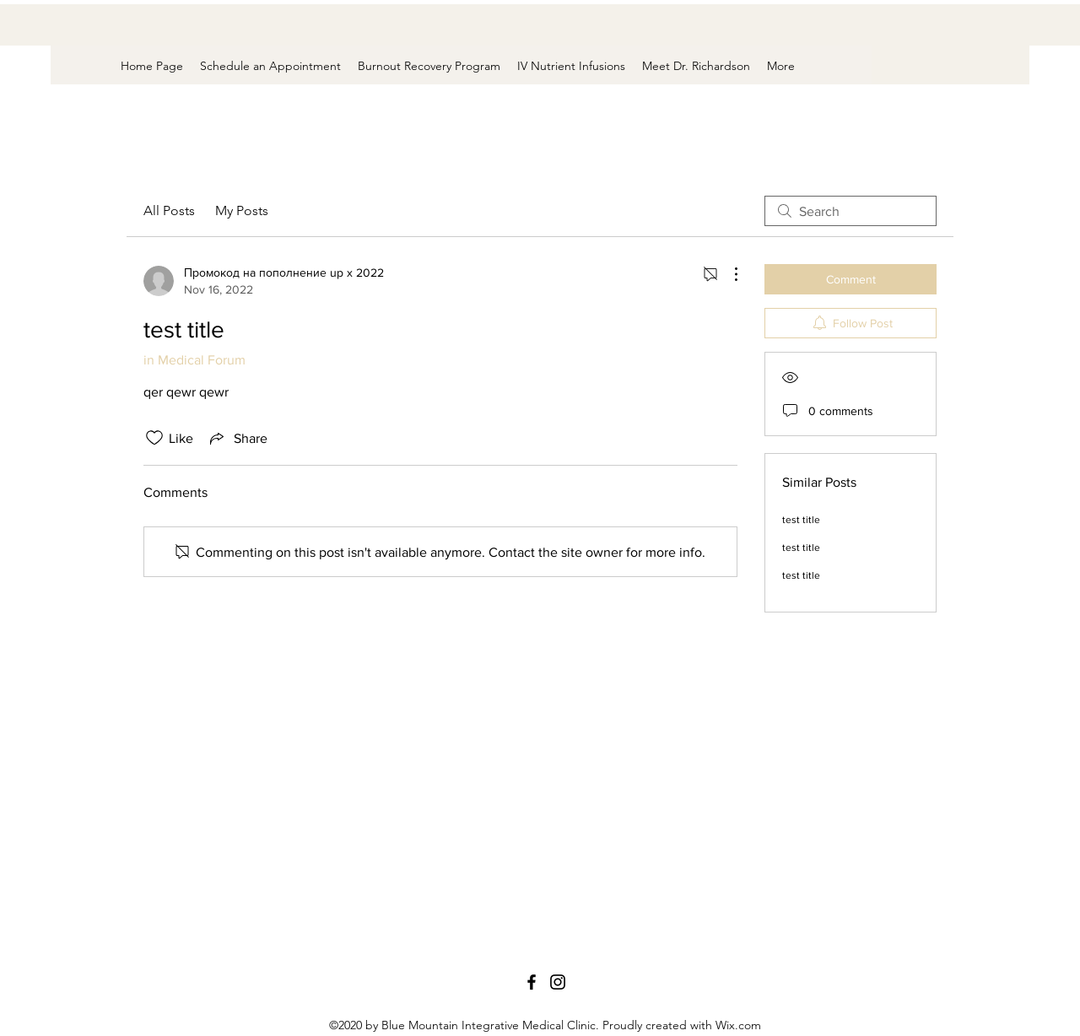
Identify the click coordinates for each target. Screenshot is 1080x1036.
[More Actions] (727, 274)
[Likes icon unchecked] (154, 438)
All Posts (169, 210)
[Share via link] (237, 438)
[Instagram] (558, 982)
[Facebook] (531, 982)
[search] (850, 211)
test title (801, 520)
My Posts (241, 210)
